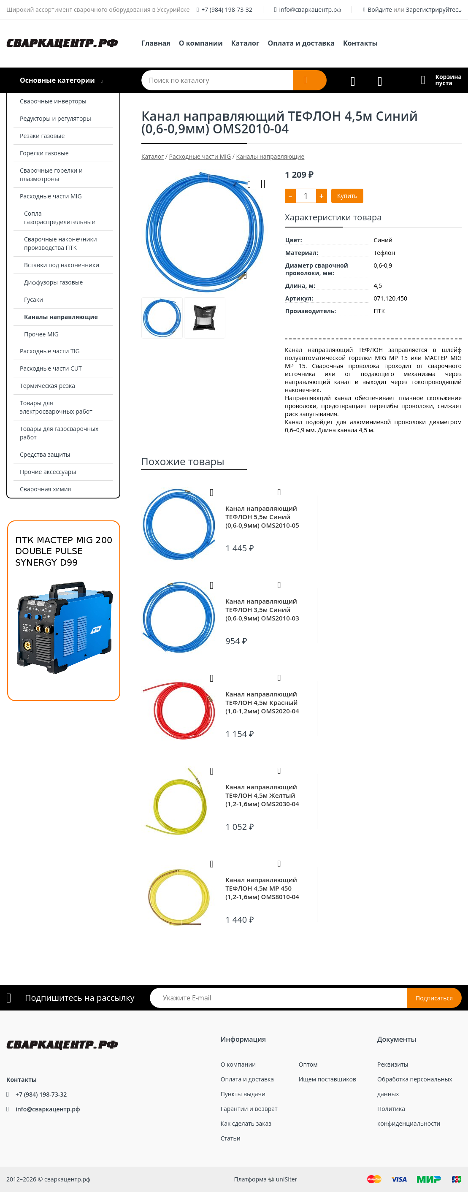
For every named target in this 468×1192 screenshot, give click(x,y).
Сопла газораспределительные (59, 217)
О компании (201, 43)
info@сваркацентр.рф (310, 9)
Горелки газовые (44, 153)
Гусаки (33, 299)
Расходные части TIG (50, 351)
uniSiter (287, 1179)
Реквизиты (392, 1064)
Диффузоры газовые (53, 282)
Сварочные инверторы (53, 101)
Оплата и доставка (301, 43)
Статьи (231, 1138)
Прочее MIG (41, 334)
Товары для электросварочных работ (56, 407)
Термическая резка (47, 386)
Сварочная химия (45, 489)
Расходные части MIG (51, 196)
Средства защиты (45, 454)
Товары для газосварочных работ (59, 433)
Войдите (380, 9)
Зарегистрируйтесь (434, 9)
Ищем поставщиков (327, 1079)
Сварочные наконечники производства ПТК (60, 243)
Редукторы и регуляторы (55, 118)
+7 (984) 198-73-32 (226, 9)
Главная (155, 43)
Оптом (308, 1064)
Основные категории (57, 80)
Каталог (245, 43)
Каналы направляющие (61, 317)
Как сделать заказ (246, 1123)
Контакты (360, 43)
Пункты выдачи (243, 1094)
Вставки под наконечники (61, 265)
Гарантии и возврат (249, 1109)
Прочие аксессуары (48, 472)
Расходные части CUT (51, 368)
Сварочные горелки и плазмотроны (51, 174)
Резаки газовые (42, 136)
